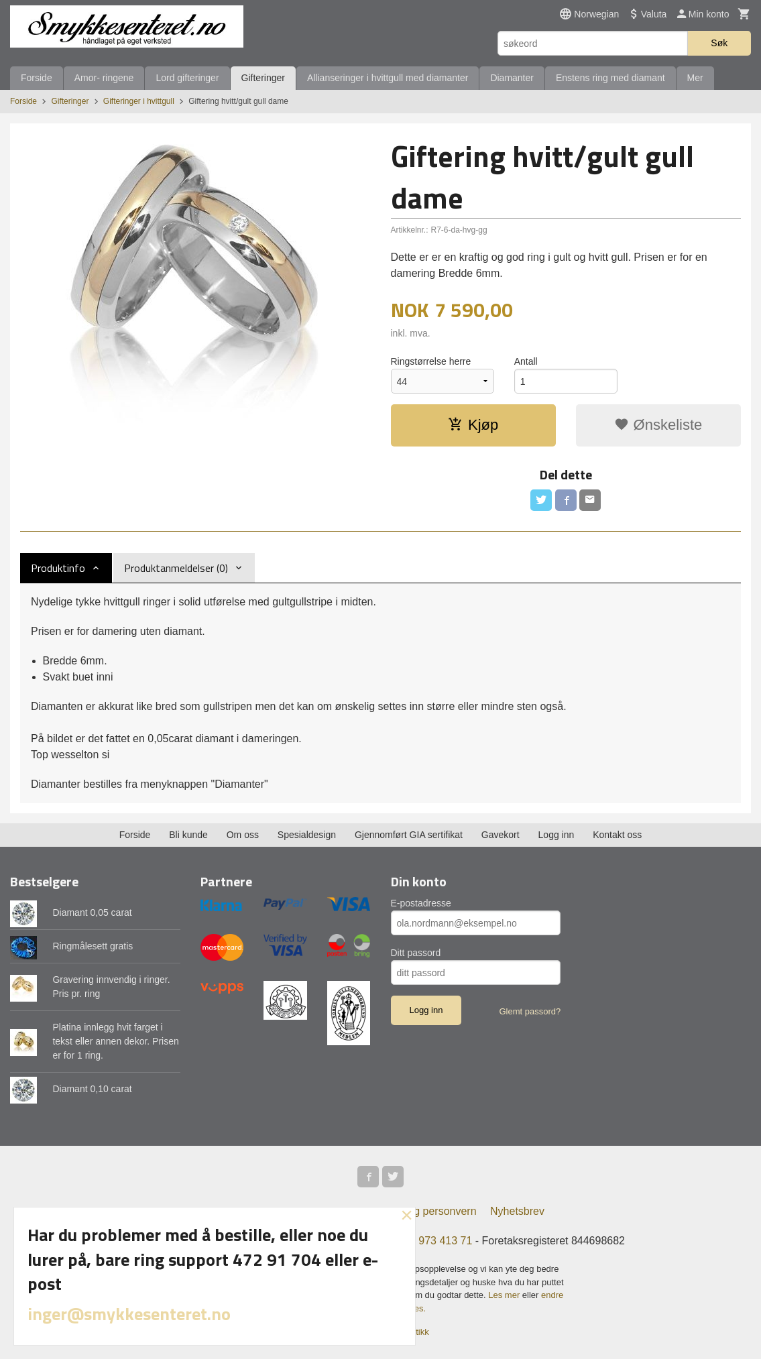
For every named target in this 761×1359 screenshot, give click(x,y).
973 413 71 (445, 1240)
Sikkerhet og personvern (418, 1211)
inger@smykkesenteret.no (129, 1314)
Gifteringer (263, 77)
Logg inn (556, 834)
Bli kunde (188, 834)
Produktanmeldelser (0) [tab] (176, 568)
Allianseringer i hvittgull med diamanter (387, 77)
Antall (526, 361)
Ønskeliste (658, 424)
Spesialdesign (307, 834)
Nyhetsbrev (517, 1211)
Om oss (243, 834)
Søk (719, 43)
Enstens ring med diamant (610, 77)
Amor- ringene (104, 77)
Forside (36, 77)
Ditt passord (416, 952)
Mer (695, 77)
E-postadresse (421, 903)
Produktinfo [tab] (58, 568)
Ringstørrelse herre (431, 361)
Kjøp (473, 424)
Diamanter (512, 77)
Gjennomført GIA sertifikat (409, 834)
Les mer (505, 1295)
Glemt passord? (530, 1011)
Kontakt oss (617, 834)
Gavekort (500, 834)
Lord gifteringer (187, 77)
